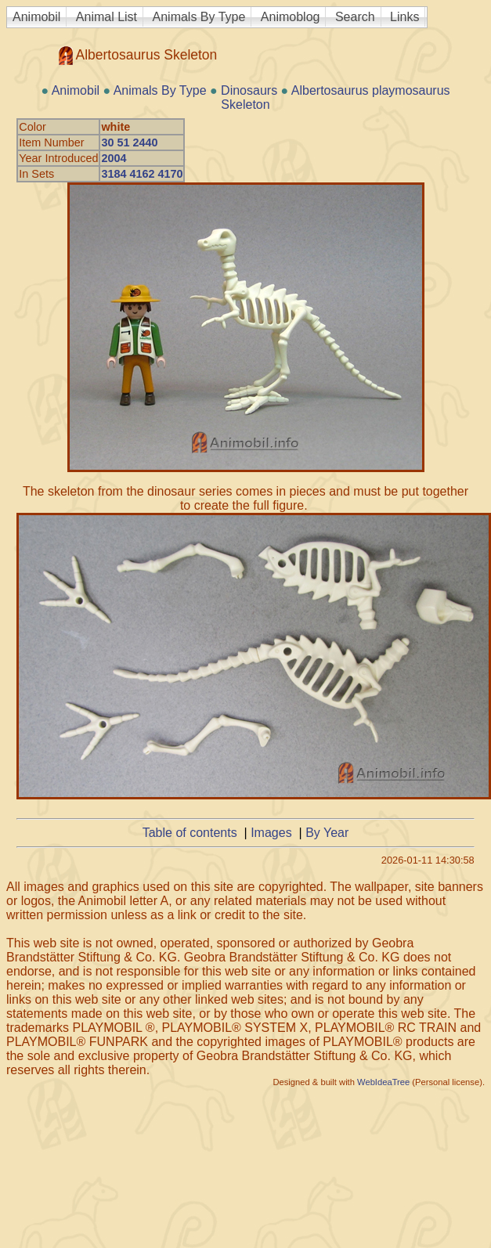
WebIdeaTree (383, 1082)
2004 (113, 158)
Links (404, 16)
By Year (326, 832)
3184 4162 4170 (141, 174)
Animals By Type (199, 16)
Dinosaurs (249, 90)
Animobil (36, 16)
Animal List (106, 16)
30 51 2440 (129, 142)
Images (271, 832)
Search (355, 16)
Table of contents (190, 832)
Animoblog (290, 16)
